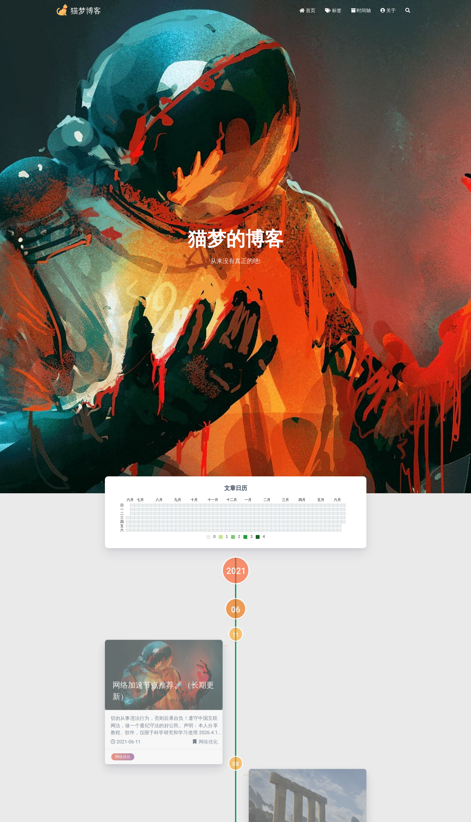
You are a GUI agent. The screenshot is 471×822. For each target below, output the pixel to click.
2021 (236, 571)
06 (235, 609)
